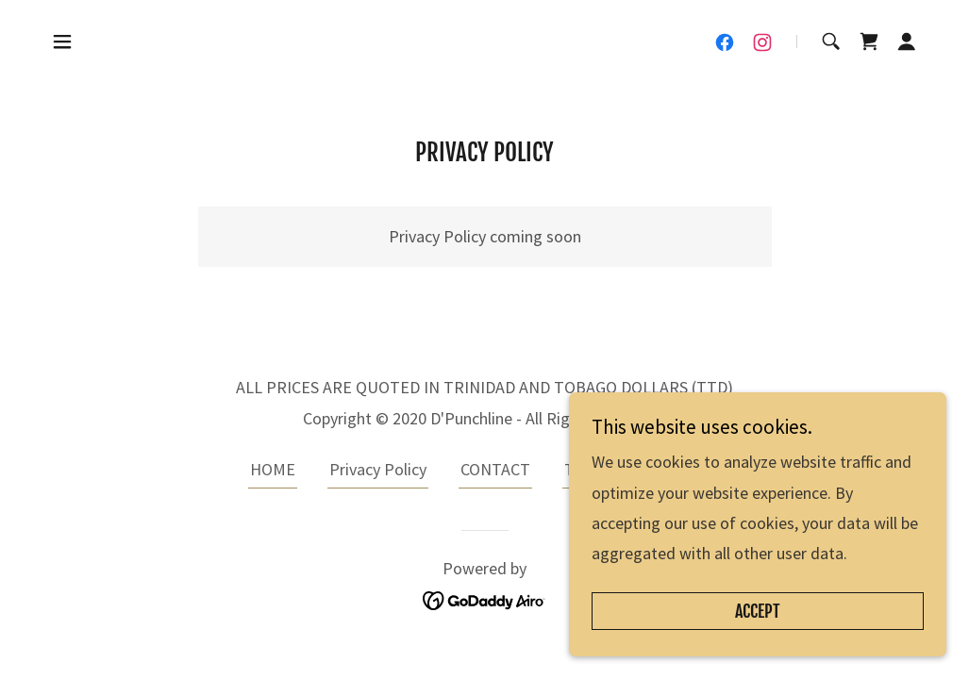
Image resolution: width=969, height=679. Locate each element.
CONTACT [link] (495, 469)
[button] (62, 41)
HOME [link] (272, 469)
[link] (724, 42)
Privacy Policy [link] (377, 469)
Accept (757, 611)
